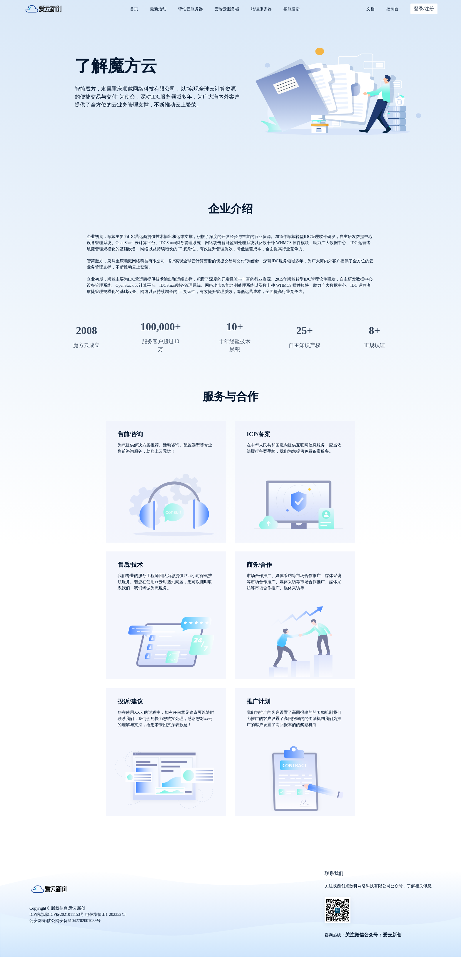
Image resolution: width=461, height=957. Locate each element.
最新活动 (158, 9)
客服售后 (291, 9)
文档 (370, 9)
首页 (134, 9)
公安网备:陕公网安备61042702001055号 (65, 920)
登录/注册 (424, 8)
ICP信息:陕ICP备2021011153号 (56, 914)
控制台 (392, 9)
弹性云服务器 (190, 9)
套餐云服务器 (227, 9)
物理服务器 (261, 9)
